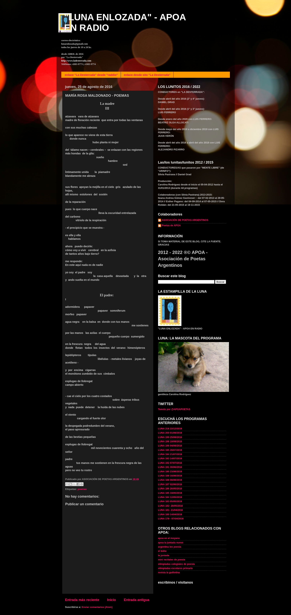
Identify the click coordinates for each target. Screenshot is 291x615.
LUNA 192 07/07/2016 (170, 463)
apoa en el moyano (169, 538)
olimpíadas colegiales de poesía (176, 564)
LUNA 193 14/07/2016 (170, 458)
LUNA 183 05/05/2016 (170, 501)
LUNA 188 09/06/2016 (170, 480)
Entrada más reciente (82, 600)
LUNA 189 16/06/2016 (170, 475)
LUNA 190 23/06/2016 (170, 471)
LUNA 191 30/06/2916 (170, 467)
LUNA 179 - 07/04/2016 (171, 518)
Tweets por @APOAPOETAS (174, 409)
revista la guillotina (169, 572)
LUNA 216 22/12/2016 (170, 428)
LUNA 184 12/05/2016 (170, 497)
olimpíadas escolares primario (175, 568)
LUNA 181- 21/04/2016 (170, 510)
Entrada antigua (136, 600)
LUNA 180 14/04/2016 (170, 514)
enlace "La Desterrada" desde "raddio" (91, 74)
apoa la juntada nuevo (170, 542)
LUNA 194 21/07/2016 (170, 454)
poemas (82, 489)
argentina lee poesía (169, 546)
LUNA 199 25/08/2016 (170, 437)
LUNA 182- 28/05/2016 (170, 505)
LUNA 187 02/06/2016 (170, 484)
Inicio (111, 600)
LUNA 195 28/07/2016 (170, 450)
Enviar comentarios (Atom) (97, 607)
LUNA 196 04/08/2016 (170, 445)
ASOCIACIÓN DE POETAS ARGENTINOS (185, 220)
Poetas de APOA (171, 225)
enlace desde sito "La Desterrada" (147, 74)
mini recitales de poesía (171, 559)
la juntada (163, 555)
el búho (162, 551)
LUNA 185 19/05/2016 (170, 493)
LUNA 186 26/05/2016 (170, 488)
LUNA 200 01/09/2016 (170, 433)
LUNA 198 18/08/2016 (170, 441)
